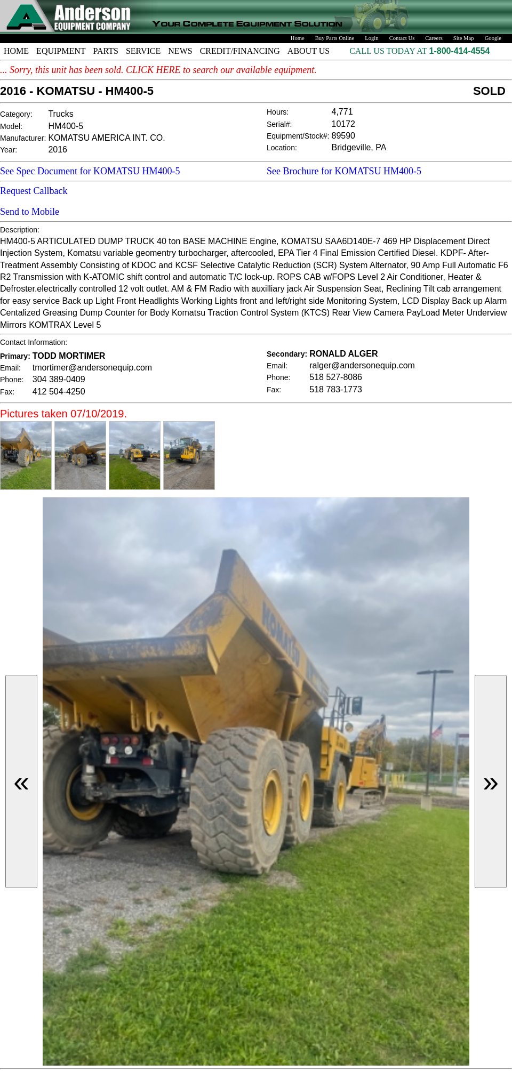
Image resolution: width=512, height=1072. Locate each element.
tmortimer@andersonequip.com (92, 367)
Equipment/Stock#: (298, 136)
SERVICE (143, 50)
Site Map (463, 38)
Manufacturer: (23, 138)
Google (493, 38)
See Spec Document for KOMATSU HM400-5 (90, 171)
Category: (16, 114)
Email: (10, 368)
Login (371, 38)
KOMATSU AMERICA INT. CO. (106, 137)
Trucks (60, 113)
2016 (57, 149)
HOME (16, 50)
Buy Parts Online (334, 38)
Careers (434, 38)
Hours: (278, 112)
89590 (344, 135)
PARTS (105, 50)
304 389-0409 (59, 379)
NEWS (180, 50)
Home (298, 38)
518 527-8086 (335, 377)
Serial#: (279, 124)
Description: (19, 229)
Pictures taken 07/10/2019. (63, 414)
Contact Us (402, 38)
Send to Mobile (29, 211)
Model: (11, 126)
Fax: (7, 392)
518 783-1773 (335, 389)
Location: (282, 147)
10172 (344, 123)
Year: (8, 150)
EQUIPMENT (60, 50)
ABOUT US (308, 50)
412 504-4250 (59, 391)
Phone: (11, 379)
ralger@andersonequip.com (362, 365)
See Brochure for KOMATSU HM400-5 (344, 171)
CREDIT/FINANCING (240, 50)
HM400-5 (65, 126)
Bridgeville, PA (359, 147)
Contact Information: (33, 342)
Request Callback (33, 191)
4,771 (342, 111)
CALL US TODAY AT (389, 50)
